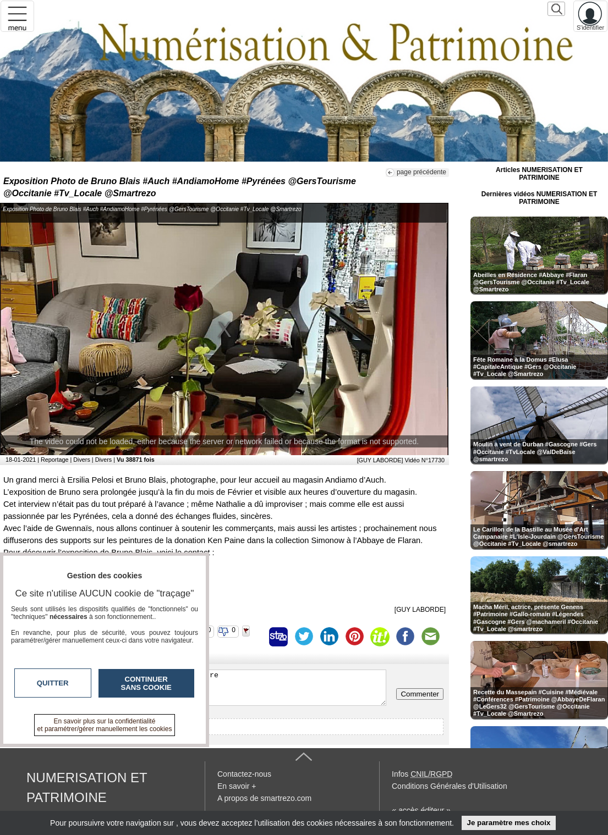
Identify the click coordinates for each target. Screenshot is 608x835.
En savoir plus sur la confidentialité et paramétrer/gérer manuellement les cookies (104, 725)
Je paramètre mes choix (508, 823)
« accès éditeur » (421, 810)
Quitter (53, 683)
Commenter (420, 694)
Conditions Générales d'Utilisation (449, 786)
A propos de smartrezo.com (264, 798)
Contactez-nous (244, 774)
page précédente (421, 172)
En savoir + (236, 786)
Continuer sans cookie (146, 683)
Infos (422, 774)
